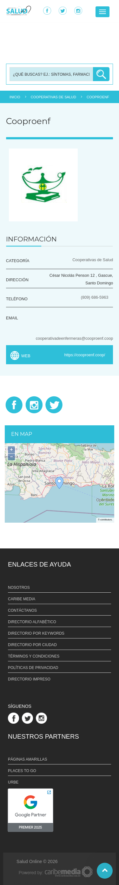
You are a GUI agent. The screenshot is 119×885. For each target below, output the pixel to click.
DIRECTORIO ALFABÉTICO (32, 622)
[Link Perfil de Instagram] (42, 717)
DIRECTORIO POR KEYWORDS (36, 633)
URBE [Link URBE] (13, 782)
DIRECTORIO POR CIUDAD (32, 645)
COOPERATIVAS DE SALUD (53, 97)
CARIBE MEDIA (21, 599)
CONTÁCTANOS (22, 610)
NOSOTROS (19, 587)
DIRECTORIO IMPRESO (29, 679)
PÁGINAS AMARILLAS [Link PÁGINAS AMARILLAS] (27, 759)
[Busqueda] (51, 74)
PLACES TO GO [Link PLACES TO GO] (22, 771)
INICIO (15, 97)
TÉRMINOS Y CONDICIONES (33, 656)
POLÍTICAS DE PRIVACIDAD (33, 667)
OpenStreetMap (105, 500)
